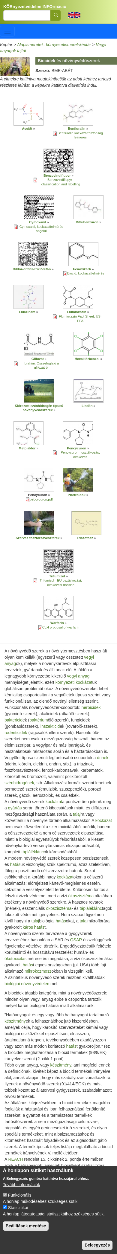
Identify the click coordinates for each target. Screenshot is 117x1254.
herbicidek (91, 707)
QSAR (76, 939)
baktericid (13, 720)
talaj (77, 814)
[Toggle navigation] (7, 31)
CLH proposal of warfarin (61, 627)
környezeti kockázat (74, 682)
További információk (21, 1188)
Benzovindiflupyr (57, 175)
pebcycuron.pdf (41, 499)
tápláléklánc (33, 851)
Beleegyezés (97, 1248)
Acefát (27, 128)
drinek (102, 757)
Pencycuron (76, 448)
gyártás (15, 808)
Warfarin (57, 623)
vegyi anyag (78, 676)
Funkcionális (20, 1198)
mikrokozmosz (38, 971)
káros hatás (33, 927)
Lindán (87, 406)
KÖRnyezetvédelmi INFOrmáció (34, 6)
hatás (15, 864)
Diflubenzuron (87, 222)
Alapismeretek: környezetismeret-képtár (54, 44)
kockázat (54, 801)
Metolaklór (27, 448)
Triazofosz (85, 538)
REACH (15, 1159)
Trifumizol (57, 576)
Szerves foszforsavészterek (37, 538)
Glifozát (38, 359)
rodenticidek (15, 732)
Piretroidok (77, 495)
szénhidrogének (19, 782)
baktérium (38, 720)
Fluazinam (27, 312)
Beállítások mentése (26, 1229)
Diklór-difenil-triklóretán (32, 269)
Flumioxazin (76, 312)
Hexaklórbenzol (87, 359)
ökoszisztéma (81, 895)
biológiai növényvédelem (27, 983)
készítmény (15, 1021)
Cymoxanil (37, 222)
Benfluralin (76, 128)
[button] (29, 113)
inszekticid (50, 726)
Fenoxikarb (82, 269)
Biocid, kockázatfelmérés (85, 273)
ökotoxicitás (15, 958)
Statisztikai (18, 1211)
